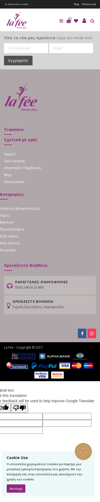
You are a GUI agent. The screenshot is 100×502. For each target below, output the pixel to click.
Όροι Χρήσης (14, 160)
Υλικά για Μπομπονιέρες (20, 208)
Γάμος (5, 215)
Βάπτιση (7, 222)
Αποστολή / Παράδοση (22, 167)
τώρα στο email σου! (48, 37)
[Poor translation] (19, 408)
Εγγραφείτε (18, 60)
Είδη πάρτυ (9, 236)
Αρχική (9, 154)
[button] (68, 20)
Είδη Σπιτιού (10, 243)
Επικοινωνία (89, 4)
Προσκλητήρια (12, 229)
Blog (76, 4)
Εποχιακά (7, 250)
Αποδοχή (16, 489)
